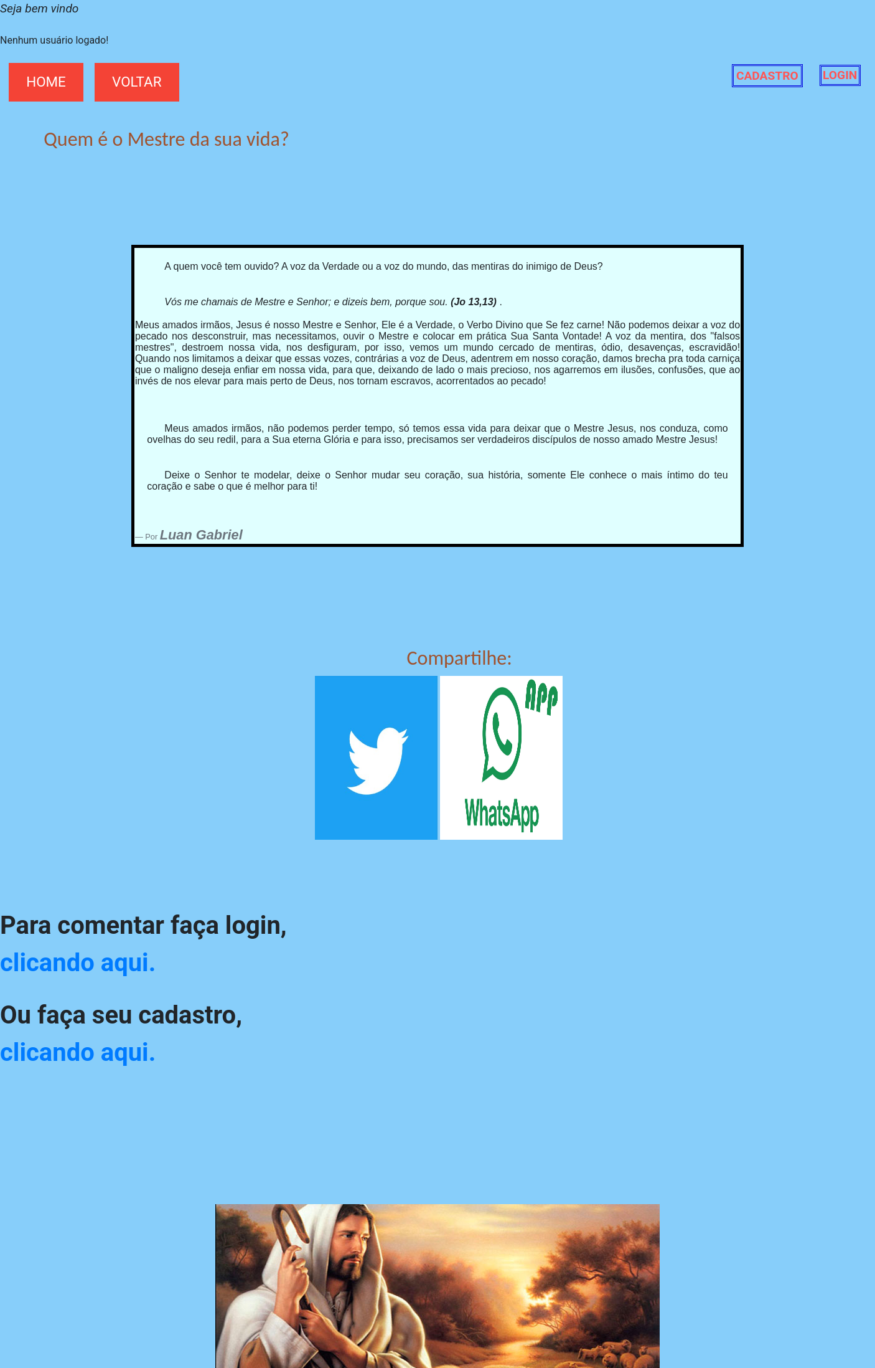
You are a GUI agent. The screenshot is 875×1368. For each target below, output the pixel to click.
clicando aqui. (78, 962)
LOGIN (840, 76)
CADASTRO (767, 76)
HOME (46, 82)
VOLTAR (136, 82)
